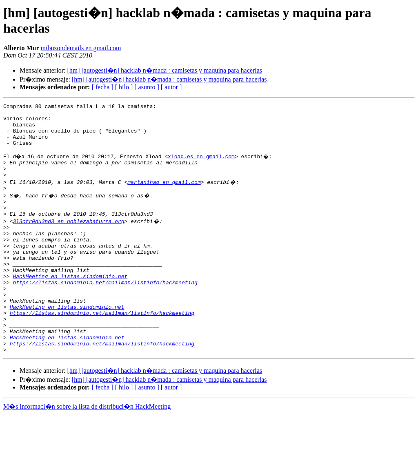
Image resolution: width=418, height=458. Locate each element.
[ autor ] (171, 87)
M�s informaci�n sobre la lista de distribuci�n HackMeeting (87, 450)
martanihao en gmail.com (163, 195)
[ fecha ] (102, 87)
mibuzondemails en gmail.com (81, 47)
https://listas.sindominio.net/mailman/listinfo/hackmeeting (105, 312)
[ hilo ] (124, 87)
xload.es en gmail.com (202, 166)
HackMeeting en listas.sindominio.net (70, 305)
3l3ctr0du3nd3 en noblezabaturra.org (68, 239)
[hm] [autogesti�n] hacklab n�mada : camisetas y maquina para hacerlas (164, 70)
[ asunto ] (146, 87)
